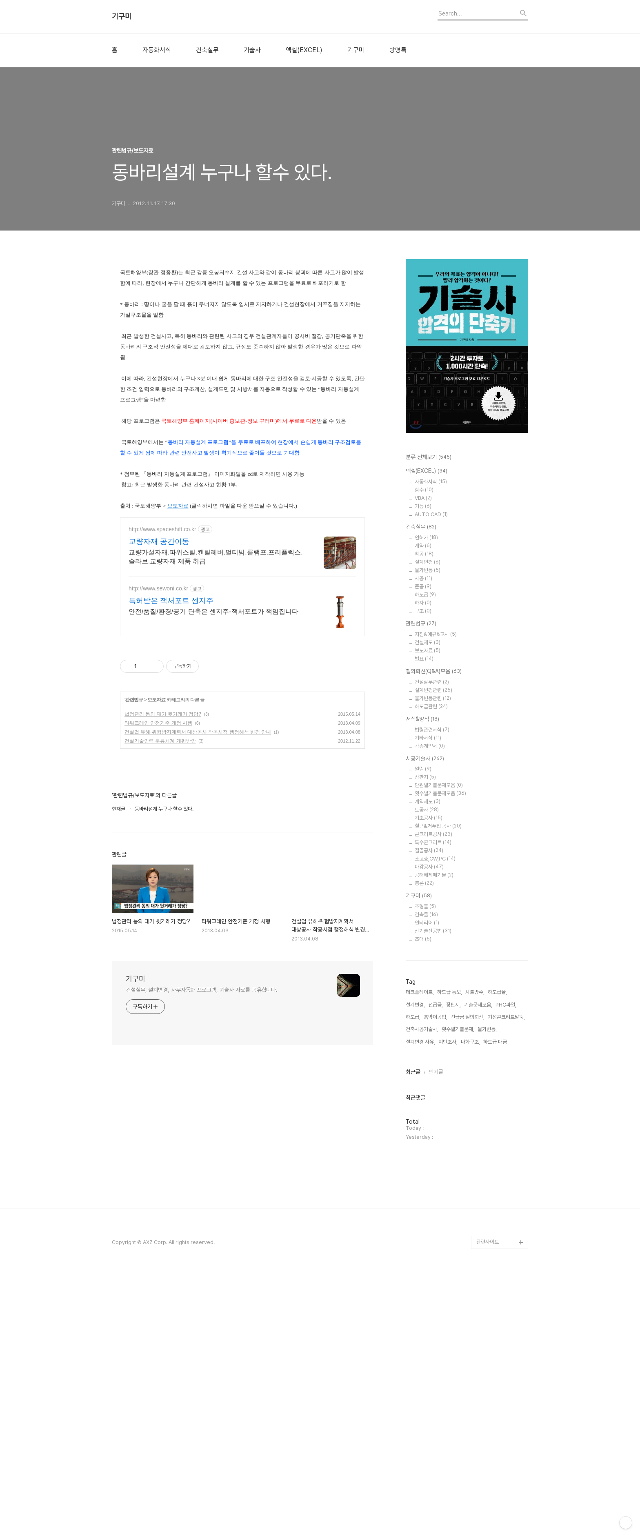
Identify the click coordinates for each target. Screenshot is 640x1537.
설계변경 (427, 562)
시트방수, (474, 1255)
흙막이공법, (435, 1280)
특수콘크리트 (433, 842)
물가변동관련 (433, 698)
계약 (423, 546)
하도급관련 (431, 706)
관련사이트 (487, 1505)
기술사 (252, 50)
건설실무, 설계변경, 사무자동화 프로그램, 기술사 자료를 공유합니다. (202, 990)
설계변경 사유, (420, 1305)
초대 (423, 939)
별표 (424, 659)
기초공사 (428, 818)
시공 (423, 578)
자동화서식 (156, 50)
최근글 (413, 1335)
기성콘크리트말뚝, (506, 1280)
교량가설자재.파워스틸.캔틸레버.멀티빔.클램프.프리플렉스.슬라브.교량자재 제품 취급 (216, 557)
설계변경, (415, 1267)
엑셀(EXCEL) (304, 50)
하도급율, (497, 1255)
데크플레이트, (420, 1255)
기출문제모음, (478, 1267)
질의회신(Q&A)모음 (434, 672)
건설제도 (427, 642)
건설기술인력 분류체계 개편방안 (160, 741)
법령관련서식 (432, 730)
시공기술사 (425, 759)
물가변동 (427, 570)
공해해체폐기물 (434, 875)
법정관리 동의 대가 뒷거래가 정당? (162, 714)
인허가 (426, 538)
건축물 (426, 915)
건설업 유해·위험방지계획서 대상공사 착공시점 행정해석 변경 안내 (197, 732)
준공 (423, 586)
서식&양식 (422, 719)
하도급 (425, 595)
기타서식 (428, 738)
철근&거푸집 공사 (438, 826)
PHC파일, (506, 1267)
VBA (423, 498)
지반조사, (448, 1305)
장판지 (425, 777)
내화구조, (470, 1305)
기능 (423, 506)
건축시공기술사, (422, 1292)
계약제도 (427, 801)
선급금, (435, 1267)
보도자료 (178, 506)
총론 (424, 883)
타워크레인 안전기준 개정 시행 (158, 723)
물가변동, (487, 1292)
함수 (424, 490)
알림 (423, 769)
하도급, (413, 1280)
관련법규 (134, 700)
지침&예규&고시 (436, 634)
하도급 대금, (495, 1305)
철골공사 (429, 850)
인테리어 (427, 923)
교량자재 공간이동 (159, 541)
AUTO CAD (431, 514)
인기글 (436, 1335)
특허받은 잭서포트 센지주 (171, 601)
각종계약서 (430, 746)
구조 (423, 611)
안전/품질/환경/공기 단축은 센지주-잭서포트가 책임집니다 (213, 611)
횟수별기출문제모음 (440, 793)
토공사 (427, 810)
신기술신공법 (433, 931)
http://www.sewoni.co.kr (158, 588)
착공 (424, 554)
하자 (423, 603)
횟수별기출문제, (458, 1292)
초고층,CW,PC (435, 859)
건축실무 (207, 50)
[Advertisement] (438, 1099)
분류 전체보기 (428, 457)
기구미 (121, 16)
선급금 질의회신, (467, 1280)
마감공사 (429, 867)
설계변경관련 (433, 690)
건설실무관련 (432, 682)
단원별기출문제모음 (439, 785)
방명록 (398, 50)
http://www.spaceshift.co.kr (162, 529)
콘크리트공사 (433, 834)
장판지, (453, 1267)
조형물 (425, 906)
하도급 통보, (449, 1255)
